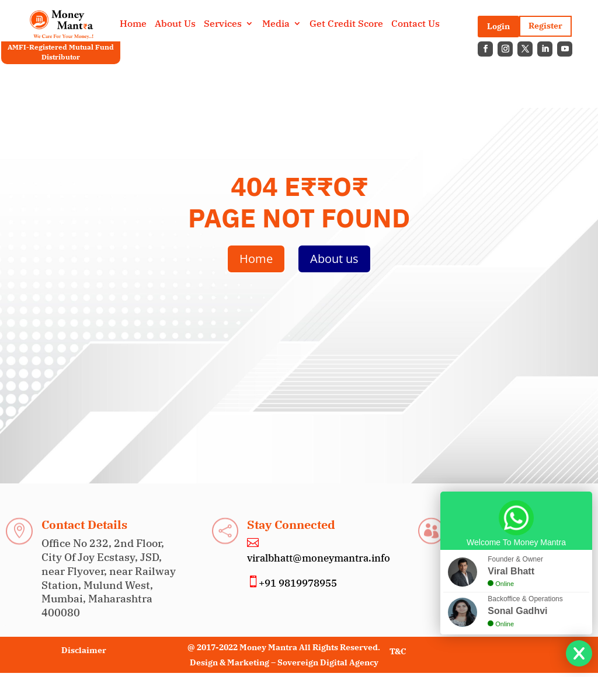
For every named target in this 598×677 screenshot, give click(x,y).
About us (334, 258)
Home (133, 24)
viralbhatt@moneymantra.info (318, 558)
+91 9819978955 (298, 583)
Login (498, 26)
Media (276, 24)
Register (545, 25)
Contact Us (415, 24)
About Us (175, 24)
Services (223, 24)
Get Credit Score (346, 24)
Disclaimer (83, 650)
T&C (398, 651)
